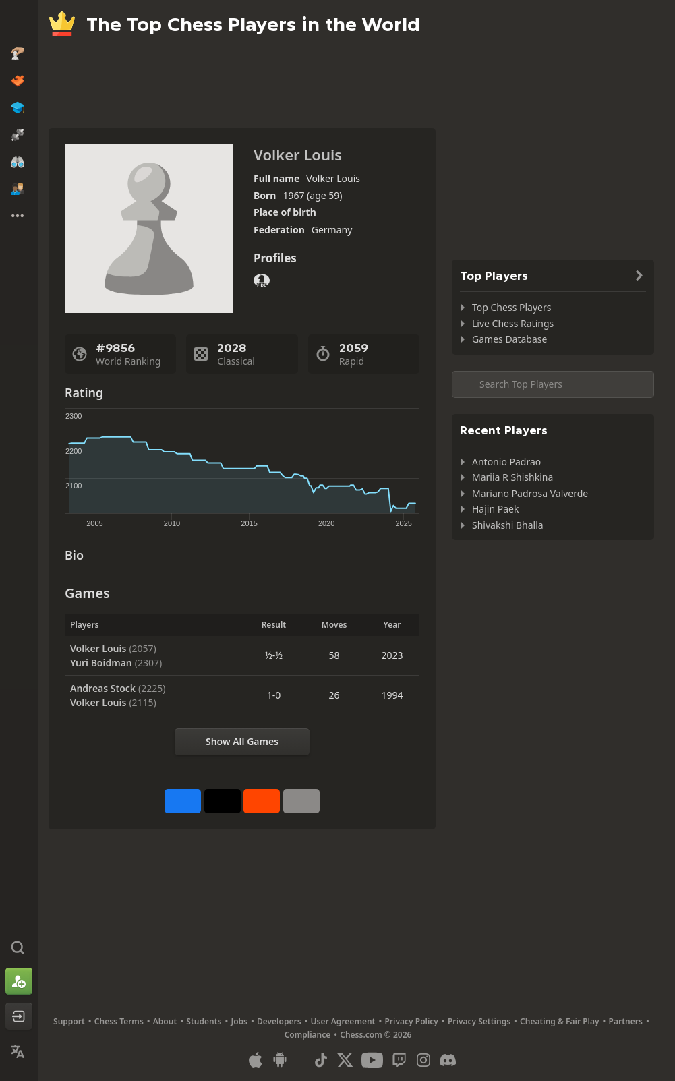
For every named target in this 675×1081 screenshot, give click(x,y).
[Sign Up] (18, 981)
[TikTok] (321, 1060)
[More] (301, 801)
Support (69, 1021)
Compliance (308, 1035)
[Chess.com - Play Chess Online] (18, 22)
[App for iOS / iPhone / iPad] (255, 1060)
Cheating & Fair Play (559, 1021)
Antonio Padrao (506, 461)
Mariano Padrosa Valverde (530, 493)
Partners (626, 1021)
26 (334, 695)
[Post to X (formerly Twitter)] (222, 801)
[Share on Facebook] (183, 801)
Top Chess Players (511, 307)
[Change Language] (18, 1051)
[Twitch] (399, 1060)
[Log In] (18, 1016)
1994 (392, 695)
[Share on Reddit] (261, 801)
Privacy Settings (479, 1021)
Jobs (239, 1021)
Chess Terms (119, 1021)
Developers (279, 1021)
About (165, 1021)
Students (203, 1021)
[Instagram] (423, 1060)
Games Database (509, 338)
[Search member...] (553, 384)
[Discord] (448, 1060)
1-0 (274, 695)
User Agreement (343, 1021)
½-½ (274, 655)
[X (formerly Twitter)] (345, 1060)
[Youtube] (372, 1060)
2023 (392, 655)
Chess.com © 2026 (375, 1035)
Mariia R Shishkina (512, 477)
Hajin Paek (495, 508)
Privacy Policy (411, 1021)
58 (334, 655)
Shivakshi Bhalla (508, 525)
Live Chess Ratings (513, 323)
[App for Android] (280, 1060)
